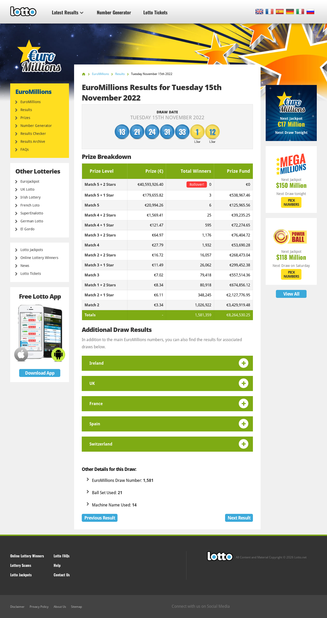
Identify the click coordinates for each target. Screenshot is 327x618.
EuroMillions (30, 102)
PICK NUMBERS (291, 202)
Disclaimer (17, 607)
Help (57, 565)
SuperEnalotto (31, 213)
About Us (60, 607)
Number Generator (114, 12)
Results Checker (33, 134)
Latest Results (67, 12)
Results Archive (32, 141)
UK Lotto (27, 189)
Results (26, 110)
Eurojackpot (29, 181)
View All (291, 294)
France (96, 403)
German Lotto (31, 221)
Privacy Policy (39, 607)
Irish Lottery (30, 197)
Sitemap (76, 607)
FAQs (24, 149)
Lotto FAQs (61, 555)
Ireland (96, 363)
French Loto (30, 205)
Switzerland (100, 444)
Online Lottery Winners (39, 258)
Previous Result (99, 518)
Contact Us (62, 574)
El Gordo (27, 229)
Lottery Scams (20, 565)
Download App (39, 373)
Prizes (25, 118)
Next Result (239, 518)
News (24, 266)
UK (92, 383)
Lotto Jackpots (31, 250)
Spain (94, 423)
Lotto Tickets (155, 12)
